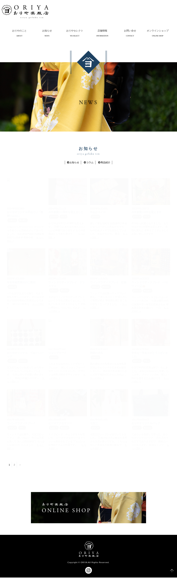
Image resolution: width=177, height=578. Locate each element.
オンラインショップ (158, 30)
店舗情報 (102, 30)
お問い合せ (130, 30)
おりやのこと (19, 30)
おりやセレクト (74, 30)
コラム (90, 163)
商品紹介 (105, 163)
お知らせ (47, 30)
